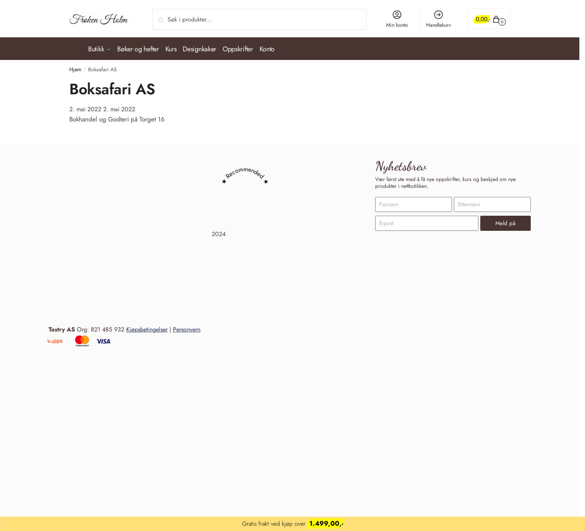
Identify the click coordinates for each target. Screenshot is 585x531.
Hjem (75, 66)
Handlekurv (438, 19)
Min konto (397, 19)
